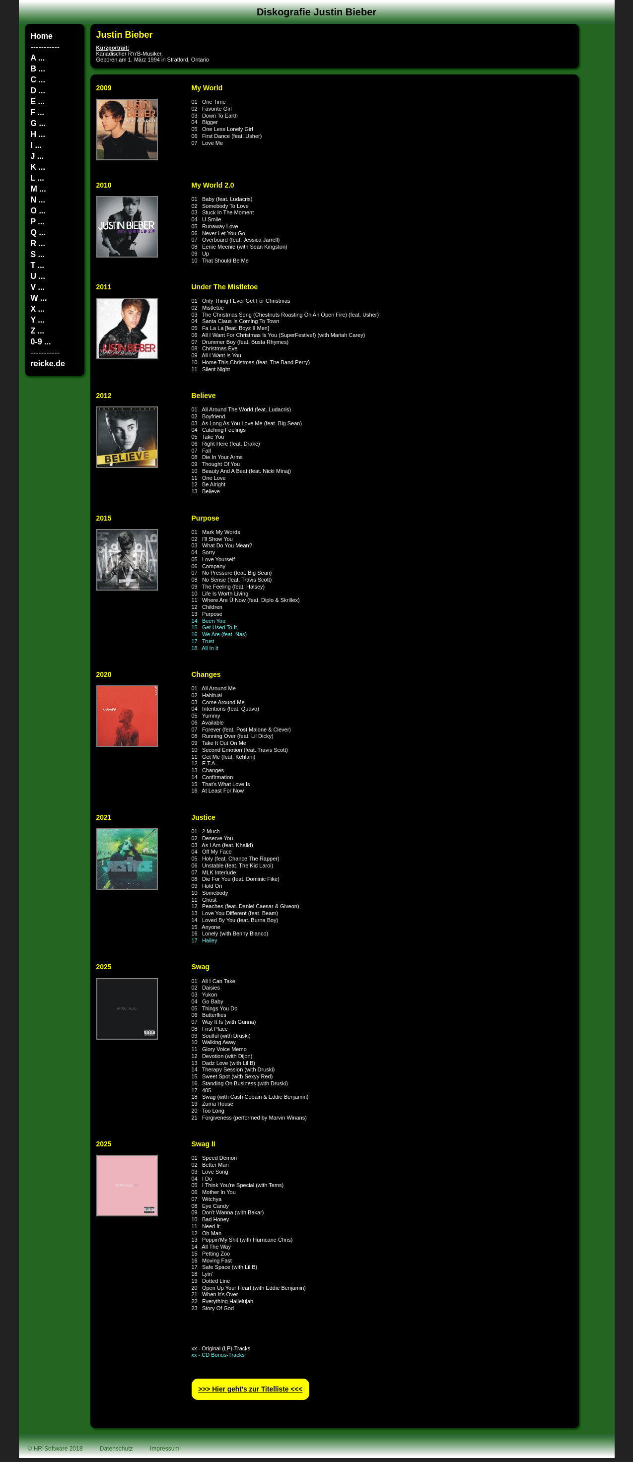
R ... (38, 243)
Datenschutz (116, 1448)
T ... (38, 265)
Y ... (38, 320)
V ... (38, 287)
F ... (38, 112)
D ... (38, 90)
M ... (38, 189)
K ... (38, 167)
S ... (38, 254)
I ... (36, 145)
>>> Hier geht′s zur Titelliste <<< (250, 1389)
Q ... (38, 232)
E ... (38, 101)
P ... (38, 221)
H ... (38, 134)
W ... (39, 298)
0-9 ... (41, 341)
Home (42, 36)
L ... (37, 178)
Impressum (164, 1448)
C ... (38, 79)
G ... (38, 123)
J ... (37, 156)
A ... (38, 58)
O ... (38, 210)
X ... (38, 309)
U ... (38, 276)
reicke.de (48, 363)
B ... (38, 69)
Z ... (38, 331)
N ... (38, 200)
